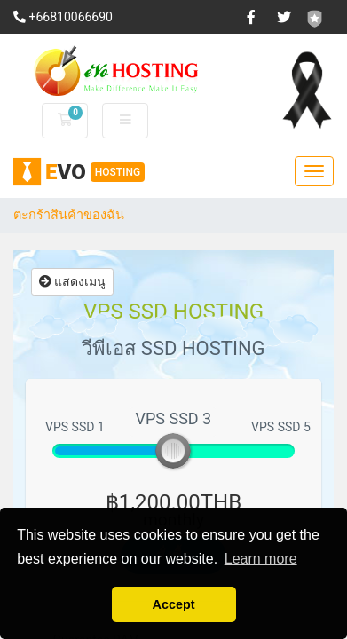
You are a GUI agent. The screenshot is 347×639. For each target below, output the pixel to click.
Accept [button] (174, 604)
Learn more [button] (261, 558)
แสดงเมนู (72, 281)
